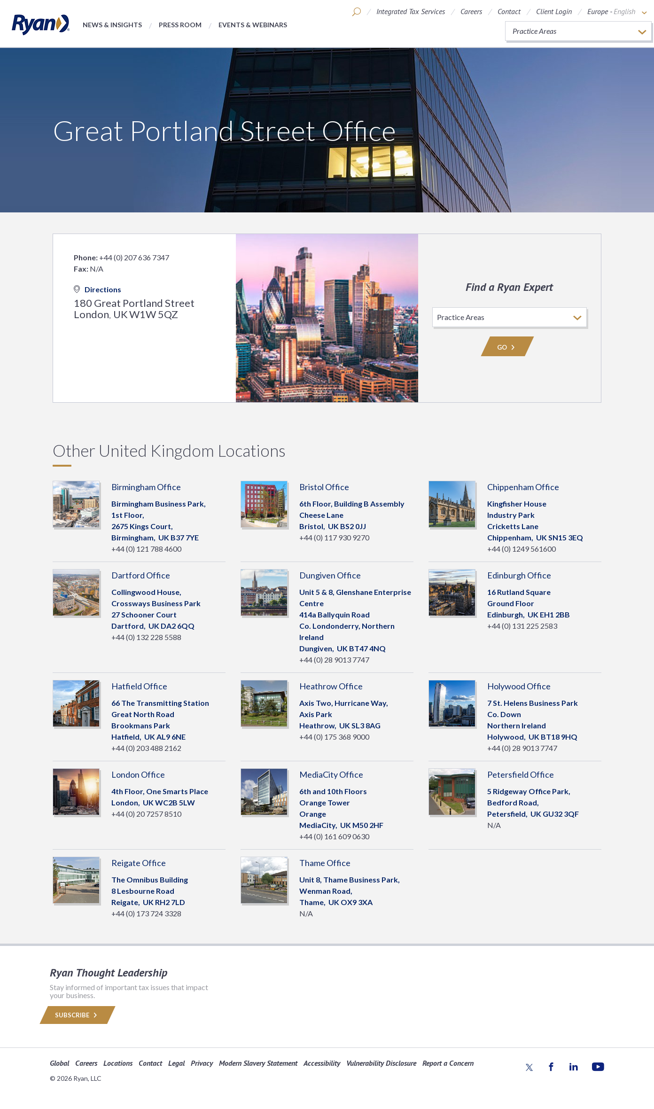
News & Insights (112, 25)
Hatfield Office (139, 686)
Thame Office (324, 863)
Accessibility (322, 1063)
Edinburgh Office (519, 575)
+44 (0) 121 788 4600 (146, 548)
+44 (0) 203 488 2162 (146, 747)
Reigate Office (138, 863)
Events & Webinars (252, 25)
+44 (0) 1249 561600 (521, 548)
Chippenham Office (523, 487)
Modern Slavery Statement (258, 1063)
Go (507, 347)
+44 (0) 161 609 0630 (334, 836)
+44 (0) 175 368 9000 (334, 736)
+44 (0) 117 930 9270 (334, 537)
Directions (97, 289)
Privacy (202, 1063)
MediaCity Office (331, 774)
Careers (471, 11)
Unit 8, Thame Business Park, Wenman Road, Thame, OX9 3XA (349, 890)
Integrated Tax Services (410, 11)
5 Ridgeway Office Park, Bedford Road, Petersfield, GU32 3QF (533, 802)
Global (59, 1063)
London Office (138, 774)
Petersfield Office (520, 774)
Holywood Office (519, 686)
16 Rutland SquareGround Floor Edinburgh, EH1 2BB (528, 603)
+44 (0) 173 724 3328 (146, 913)
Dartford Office (140, 575)
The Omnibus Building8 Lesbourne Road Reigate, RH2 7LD (149, 890)
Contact (509, 11)
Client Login (554, 11)
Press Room (180, 25)
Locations (117, 1063)
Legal (176, 1063)
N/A (494, 824)
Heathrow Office (331, 686)
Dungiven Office (330, 575)
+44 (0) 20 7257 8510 (146, 813)
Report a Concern (448, 1063)
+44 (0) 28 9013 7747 (334, 659)
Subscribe (77, 1015)
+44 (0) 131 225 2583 (522, 625)
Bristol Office (324, 487)
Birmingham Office (146, 487)
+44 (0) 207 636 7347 (134, 257)
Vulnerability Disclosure (381, 1063)
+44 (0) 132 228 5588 (146, 637)
